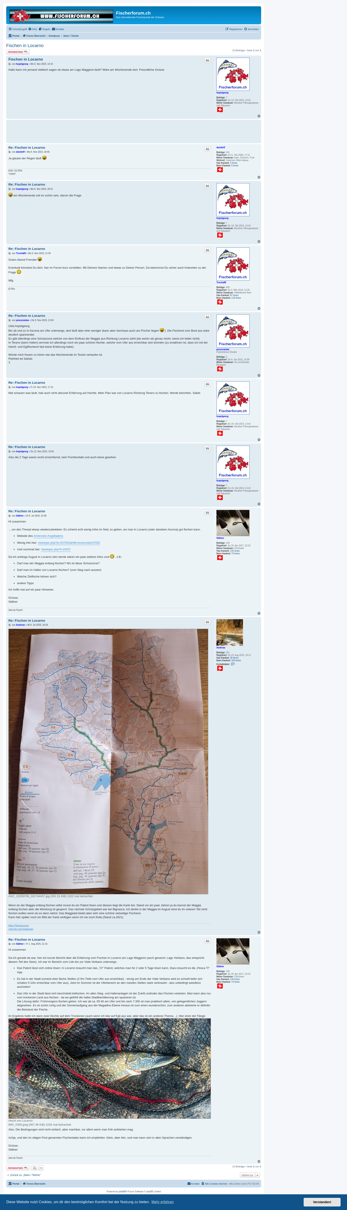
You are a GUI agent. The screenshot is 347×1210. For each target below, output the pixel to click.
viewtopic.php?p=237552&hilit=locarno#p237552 (69, 542)
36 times (234, 658)
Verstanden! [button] (322, 1202)
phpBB (122, 1191)
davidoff (220, 147)
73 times (235, 553)
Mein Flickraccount (18, 925)
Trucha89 (221, 282)
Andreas (220, 647)
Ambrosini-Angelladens (48, 536)
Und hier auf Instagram (20, 929)
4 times (233, 163)
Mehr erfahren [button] (162, 1202)
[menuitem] (32, 29)
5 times (234, 165)
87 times (234, 295)
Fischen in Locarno (25, 45)
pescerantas (222, 349)
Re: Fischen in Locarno (26, 147)
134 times (235, 551)
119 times (236, 298)
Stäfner (220, 538)
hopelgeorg (222, 92)
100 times (236, 660)
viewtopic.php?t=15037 (56, 549)
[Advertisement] (89, 131)
